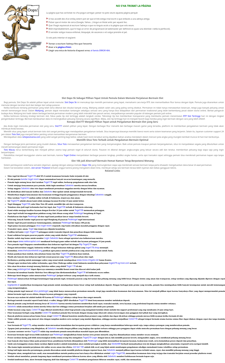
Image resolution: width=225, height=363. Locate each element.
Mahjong (39, 110)
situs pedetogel (41, 291)
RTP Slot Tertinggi (191, 116)
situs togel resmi (44, 225)
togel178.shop (92, 247)
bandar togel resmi (30, 179)
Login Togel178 (31, 232)
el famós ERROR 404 (100, 50)
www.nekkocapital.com (29, 241)
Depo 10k (86, 165)
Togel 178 (71, 266)
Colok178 (36, 309)
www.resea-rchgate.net (88, 260)
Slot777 (58, 126)
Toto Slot (16, 134)
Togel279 (24, 197)
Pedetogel (78, 213)
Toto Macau (9, 149)
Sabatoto (69, 185)
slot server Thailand (40, 168)
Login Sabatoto (51, 238)
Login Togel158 (117, 353)
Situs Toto (62, 144)
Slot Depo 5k (71, 102)
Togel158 (26, 204)
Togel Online (70, 155)
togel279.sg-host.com (119, 263)
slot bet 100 (78, 347)
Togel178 (31, 176)
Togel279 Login (90, 337)
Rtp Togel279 (85, 244)
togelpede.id (13, 285)
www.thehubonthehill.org (30, 250)
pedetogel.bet (23, 269)
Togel (31, 229)
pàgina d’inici (64, 47)
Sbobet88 (116, 343)
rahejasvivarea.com (31, 137)
